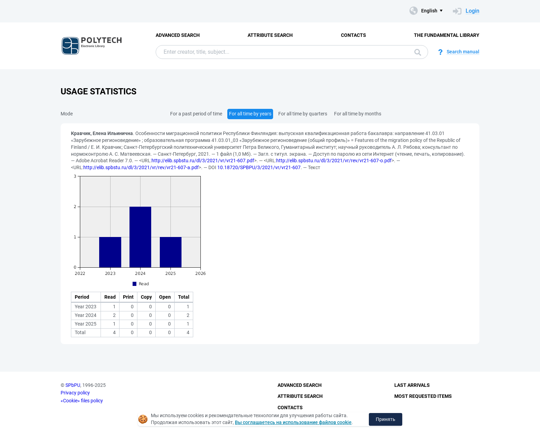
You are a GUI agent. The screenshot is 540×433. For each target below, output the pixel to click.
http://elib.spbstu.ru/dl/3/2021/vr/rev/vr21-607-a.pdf (141, 167)
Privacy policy (75, 392)
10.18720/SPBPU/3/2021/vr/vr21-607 (259, 167)
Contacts (353, 35)
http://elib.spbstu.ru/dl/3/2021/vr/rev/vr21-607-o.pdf (334, 160)
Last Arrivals (412, 385)
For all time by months (357, 113)
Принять (385, 419)
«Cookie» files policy (82, 400)
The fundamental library (446, 35)
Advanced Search (178, 35)
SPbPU (72, 385)
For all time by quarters (302, 113)
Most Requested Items (423, 396)
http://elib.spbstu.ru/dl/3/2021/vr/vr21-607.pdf (203, 160)
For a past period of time (196, 113)
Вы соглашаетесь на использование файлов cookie (293, 422)
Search (417, 52)
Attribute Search (270, 35)
